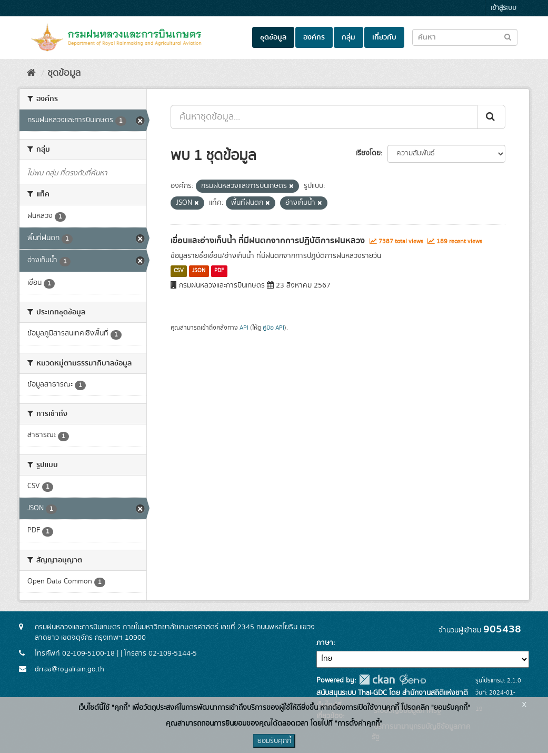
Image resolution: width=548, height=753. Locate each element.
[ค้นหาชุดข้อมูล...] (324, 117)
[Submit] (491, 117)
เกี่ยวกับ (384, 37)
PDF (219, 271)
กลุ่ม (348, 37)
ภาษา (324, 643)
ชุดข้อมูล (273, 37)
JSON (198, 271)
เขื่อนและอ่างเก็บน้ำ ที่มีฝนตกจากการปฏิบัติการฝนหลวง (268, 240)
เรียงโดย (368, 153)
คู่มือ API (273, 327)
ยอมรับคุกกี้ (274, 741)
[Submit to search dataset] (507, 36)
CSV (179, 271)
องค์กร (314, 37)
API (244, 327)
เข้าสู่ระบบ (503, 8)
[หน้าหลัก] (31, 73)
